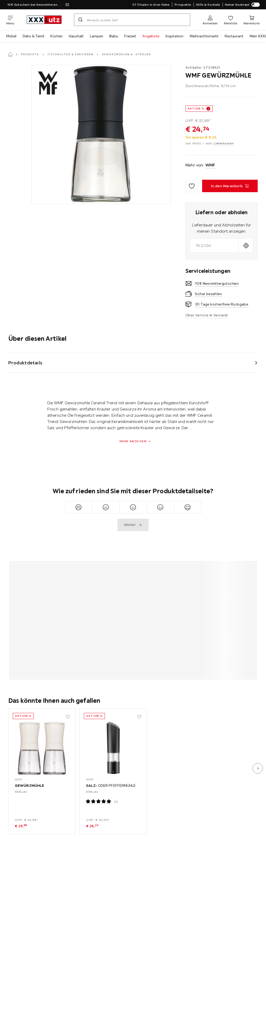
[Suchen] (80, 19)
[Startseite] (10, 54)
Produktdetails (25, 363)
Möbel (11, 36)
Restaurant (234, 36)
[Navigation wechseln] (10, 19)
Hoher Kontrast (242, 5)
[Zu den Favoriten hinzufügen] (191, 186)
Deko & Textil (33, 36)
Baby (113, 36)
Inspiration (174, 36)
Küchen (56, 36)
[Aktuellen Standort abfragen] (246, 246)
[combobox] (214, 246)
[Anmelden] (210, 19)
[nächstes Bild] (257, 768)
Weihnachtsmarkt (204, 36)
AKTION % (196, 108)
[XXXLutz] (44, 19)
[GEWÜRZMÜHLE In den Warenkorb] (230, 186)
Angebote (150, 36)
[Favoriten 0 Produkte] (230, 19)
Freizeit (130, 36)
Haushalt (76, 36)
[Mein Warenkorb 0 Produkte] (251, 19)
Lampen (96, 36)
